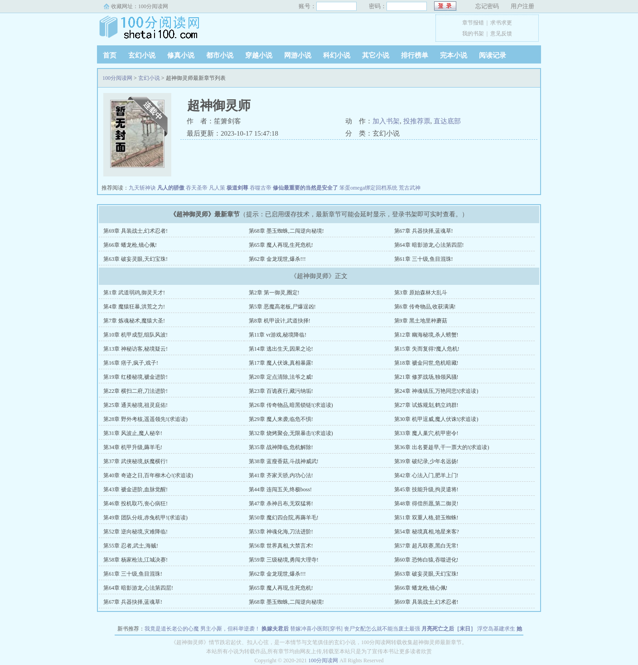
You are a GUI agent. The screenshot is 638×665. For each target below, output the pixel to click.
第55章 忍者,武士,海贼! (130, 546)
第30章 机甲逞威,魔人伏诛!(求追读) (436, 419)
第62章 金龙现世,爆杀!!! (277, 259)
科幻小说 (336, 55)
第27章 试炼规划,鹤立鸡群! (426, 405)
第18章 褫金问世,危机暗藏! (426, 363)
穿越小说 (258, 55)
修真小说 (180, 55)
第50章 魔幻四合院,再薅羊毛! (284, 517)
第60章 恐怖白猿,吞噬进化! (426, 560)
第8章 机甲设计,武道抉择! (279, 321)
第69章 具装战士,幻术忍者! (135, 231)
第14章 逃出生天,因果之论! (281, 349)
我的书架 (473, 33)
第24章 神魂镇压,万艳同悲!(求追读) (436, 391)
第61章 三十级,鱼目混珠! (423, 259)
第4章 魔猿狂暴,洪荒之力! (134, 306)
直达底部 (447, 121)
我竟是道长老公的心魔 (172, 629)
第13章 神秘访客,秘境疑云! (135, 349)
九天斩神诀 (142, 188)
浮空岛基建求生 (496, 629)
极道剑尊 (237, 188)
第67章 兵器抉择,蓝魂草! (423, 231)
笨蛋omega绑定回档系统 (368, 188)
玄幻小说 (141, 55)
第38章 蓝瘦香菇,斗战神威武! (284, 461)
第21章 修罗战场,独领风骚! (426, 377)
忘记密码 (487, 6)
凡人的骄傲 (170, 188)
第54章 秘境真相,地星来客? (426, 531)
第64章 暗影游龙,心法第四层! (429, 245)
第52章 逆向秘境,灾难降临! (135, 531)
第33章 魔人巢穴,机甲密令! (426, 433)
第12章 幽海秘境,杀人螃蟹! (426, 335)
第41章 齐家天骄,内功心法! (281, 475)
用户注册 (522, 6)
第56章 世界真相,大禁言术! (281, 546)
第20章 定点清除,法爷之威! (281, 377)
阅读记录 (492, 55)
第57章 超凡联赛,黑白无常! (426, 546)
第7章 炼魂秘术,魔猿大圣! (134, 321)
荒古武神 (409, 188)
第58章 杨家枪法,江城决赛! (135, 560)
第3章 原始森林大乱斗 (420, 292)
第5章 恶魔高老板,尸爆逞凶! (282, 306)
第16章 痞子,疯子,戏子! (130, 363)
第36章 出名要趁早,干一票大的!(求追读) (441, 447)
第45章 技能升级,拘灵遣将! (426, 489)
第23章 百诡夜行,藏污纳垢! (281, 391)
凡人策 (217, 188)
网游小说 (297, 55)
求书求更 (501, 23)
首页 (109, 55)
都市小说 (219, 55)
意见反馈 (501, 33)
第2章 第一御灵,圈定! (274, 292)
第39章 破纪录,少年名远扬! (426, 461)
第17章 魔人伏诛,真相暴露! (281, 363)
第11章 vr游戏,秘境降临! (278, 335)
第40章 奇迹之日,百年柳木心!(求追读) (148, 475)
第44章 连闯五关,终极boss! (280, 489)
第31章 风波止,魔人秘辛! (132, 433)
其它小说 (375, 55)
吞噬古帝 (260, 188)
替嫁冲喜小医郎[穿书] (316, 629)
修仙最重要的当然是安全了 (305, 188)
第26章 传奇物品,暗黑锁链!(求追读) (291, 405)
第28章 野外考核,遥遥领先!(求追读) (145, 419)
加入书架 (386, 121)
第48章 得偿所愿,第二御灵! (426, 503)
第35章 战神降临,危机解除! (281, 447)
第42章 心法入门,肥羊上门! (426, 475)
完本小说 (453, 55)
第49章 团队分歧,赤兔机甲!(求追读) (145, 517)
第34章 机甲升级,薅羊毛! (132, 447)
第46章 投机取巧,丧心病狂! (135, 503)
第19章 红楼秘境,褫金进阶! (135, 377)
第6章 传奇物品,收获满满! (425, 306)
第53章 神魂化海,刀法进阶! (281, 531)
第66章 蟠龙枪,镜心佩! (130, 245)
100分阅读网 (153, 6)
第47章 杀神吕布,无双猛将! (281, 503)
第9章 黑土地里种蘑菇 (420, 321)
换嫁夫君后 (275, 629)
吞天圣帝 (197, 188)
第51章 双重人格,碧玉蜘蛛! (426, 517)
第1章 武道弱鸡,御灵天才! (134, 292)
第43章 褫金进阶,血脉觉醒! (135, 489)
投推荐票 (416, 121)
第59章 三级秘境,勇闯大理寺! (284, 560)
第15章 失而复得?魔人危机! (426, 349)
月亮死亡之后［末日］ (448, 629)
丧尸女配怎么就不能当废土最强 (382, 629)
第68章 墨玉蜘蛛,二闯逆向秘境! (286, 231)
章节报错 (473, 23)
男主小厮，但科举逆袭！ (230, 629)
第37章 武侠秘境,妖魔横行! (135, 461)
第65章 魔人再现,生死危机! (281, 245)
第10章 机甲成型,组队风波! (135, 335)
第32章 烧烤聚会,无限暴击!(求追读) (291, 433)
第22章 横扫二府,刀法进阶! (135, 391)
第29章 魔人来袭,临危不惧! (281, 419)
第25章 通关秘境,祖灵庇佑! (135, 405)
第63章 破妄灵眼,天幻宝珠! (135, 259)
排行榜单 (414, 55)
